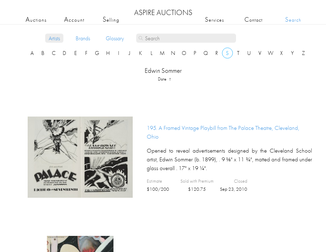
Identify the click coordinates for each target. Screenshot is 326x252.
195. (223, 132)
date (162, 79)
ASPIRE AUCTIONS (163, 12)
